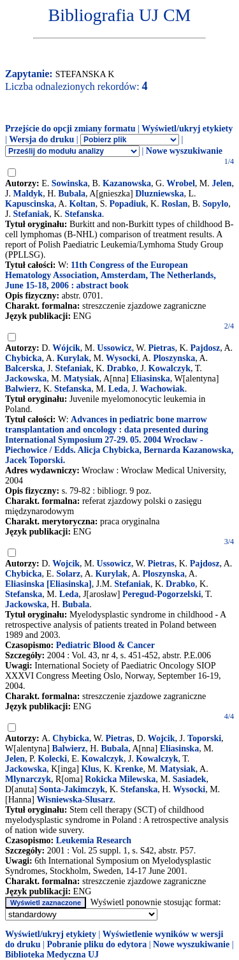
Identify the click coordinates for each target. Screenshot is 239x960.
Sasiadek (189, 779)
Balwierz (22, 389)
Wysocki (122, 358)
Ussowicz (114, 348)
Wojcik (66, 563)
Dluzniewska (159, 193)
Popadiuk (127, 204)
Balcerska (24, 368)
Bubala (71, 193)
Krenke (129, 769)
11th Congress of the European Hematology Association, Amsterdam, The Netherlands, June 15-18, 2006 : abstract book (110, 275)
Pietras (161, 348)
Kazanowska (127, 183)
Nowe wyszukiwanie (184, 151)
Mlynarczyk (28, 779)
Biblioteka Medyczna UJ (52, 954)
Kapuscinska (29, 204)
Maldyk (28, 193)
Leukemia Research (93, 840)
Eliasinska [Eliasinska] (48, 584)
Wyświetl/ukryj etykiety (187, 128)
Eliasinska (150, 378)
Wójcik (66, 348)
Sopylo (215, 204)
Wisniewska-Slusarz (74, 799)
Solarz (68, 574)
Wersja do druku (41, 139)
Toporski (204, 738)
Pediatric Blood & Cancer (105, 645)
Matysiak (81, 378)
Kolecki (52, 759)
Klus (90, 769)
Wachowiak (162, 389)
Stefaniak (31, 214)
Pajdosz (206, 348)
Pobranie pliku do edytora (97, 944)
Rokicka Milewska (120, 779)
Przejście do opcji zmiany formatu (70, 128)
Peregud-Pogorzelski (161, 594)
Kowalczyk (169, 368)
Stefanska (82, 214)
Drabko (121, 368)
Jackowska (26, 378)
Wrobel (180, 183)
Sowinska (70, 183)
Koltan (82, 204)
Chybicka (23, 358)
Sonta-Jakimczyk (72, 789)
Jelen (221, 183)
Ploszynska (174, 358)
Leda (117, 389)
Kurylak (73, 358)
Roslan (174, 204)
